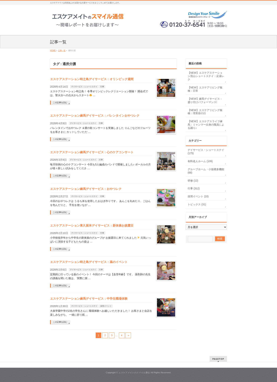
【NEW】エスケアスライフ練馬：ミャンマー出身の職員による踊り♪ (206, 124)
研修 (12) (193, 180)
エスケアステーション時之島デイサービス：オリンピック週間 (91, 79)
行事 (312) (194, 188)
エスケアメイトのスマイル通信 (134, 372)
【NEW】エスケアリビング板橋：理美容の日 (205, 112)
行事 (102, 87)
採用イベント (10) (198, 196)
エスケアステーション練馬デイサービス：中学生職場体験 (89, 298)
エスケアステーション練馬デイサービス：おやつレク (86, 188)
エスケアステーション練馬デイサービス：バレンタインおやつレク (94, 115)
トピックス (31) (197, 204)
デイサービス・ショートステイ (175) (206, 151)
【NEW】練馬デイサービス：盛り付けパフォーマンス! (205, 100)
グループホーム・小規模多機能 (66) (206, 171)
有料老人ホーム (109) (200, 161)
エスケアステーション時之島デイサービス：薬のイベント (89, 262)
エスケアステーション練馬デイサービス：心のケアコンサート (91, 152)
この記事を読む (60, 102)
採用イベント (106, 306)
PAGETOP (218, 359)
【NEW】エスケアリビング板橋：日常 (205, 89)
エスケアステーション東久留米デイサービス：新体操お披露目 (91, 225)
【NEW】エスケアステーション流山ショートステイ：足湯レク (206, 76)
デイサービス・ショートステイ (84, 87)
